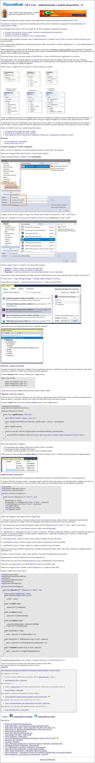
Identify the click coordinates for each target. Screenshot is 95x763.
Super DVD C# (15, 687)
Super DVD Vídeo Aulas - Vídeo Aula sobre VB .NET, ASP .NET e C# (30, 727)
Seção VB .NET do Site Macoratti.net (18, 724)
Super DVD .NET (44, 677)
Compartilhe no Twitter (46, 717)
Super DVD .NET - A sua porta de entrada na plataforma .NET (27, 726)
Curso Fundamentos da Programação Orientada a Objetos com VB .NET (26, 696)
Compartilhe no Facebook (23, 717)
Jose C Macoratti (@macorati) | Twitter (19, 743)
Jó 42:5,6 (4, 667)
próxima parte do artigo (11, 660)
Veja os (3, 670)
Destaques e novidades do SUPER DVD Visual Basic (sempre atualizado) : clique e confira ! (33, 670)
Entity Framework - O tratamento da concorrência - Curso (25, 754)
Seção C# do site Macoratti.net (16, 731)
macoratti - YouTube (12, 742)
